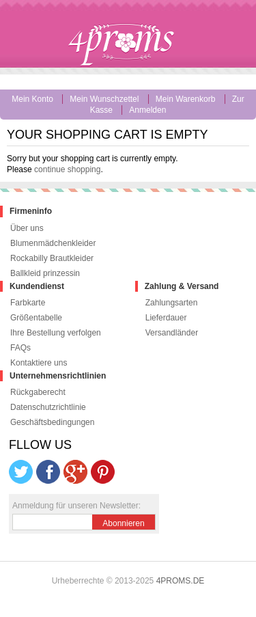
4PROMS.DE (180, 581)
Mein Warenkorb (186, 99)
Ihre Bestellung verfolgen (55, 333)
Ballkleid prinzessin (45, 273)
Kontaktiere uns (38, 363)
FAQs (20, 348)
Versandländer (171, 333)
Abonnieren (123, 523)
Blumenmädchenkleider (53, 243)
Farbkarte (27, 302)
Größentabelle (36, 318)
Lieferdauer (166, 318)
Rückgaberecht (38, 392)
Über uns (27, 228)
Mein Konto (32, 99)
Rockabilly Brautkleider (52, 258)
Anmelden (147, 110)
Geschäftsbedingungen (52, 422)
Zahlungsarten (171, 302)
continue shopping (67, 169)
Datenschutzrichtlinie (48, 407)
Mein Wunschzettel (104, 99)
